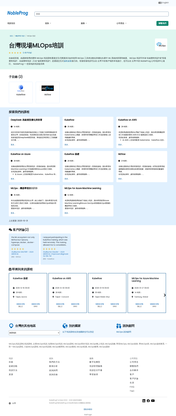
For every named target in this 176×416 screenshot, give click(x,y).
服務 (83, 23)
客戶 (132, 374)
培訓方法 (13, 370)
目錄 (11, 362)
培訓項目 (11, 23)
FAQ (132, 386)
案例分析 (53, 366)
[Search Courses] (101, 14)
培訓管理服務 (95, 366)
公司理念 (120, 23)
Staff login (88, 415)
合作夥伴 (134, 370)
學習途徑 (93, 374)
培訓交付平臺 (95, 370)
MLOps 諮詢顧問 (123, 331)
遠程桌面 (68, 61)
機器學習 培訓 (20, 36)
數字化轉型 (94, 362)
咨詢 (47, 23)
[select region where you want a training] (34, 332)
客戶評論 (134, 378)
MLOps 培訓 (31, 36)
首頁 (11, 36)
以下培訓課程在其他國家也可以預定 (78, 331)
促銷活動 (13, 366)
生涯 (132, 382)
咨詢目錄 (53, 374)
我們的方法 (54, 362)
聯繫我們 (162, 23)
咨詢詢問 (53, 370)
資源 (11, 374)
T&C (132, 391)
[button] (164, 295)
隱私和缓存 (88, 409)
